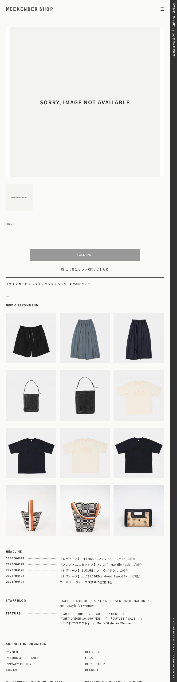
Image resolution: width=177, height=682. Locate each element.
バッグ (62, 235)
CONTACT (13, 621)
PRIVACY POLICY (18, 615)
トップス (35, 235)
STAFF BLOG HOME (74, 552)
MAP (46, 641)
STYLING (100, 552)
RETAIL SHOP (95, 615)
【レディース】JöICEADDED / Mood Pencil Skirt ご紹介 (100, 527)
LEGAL (90, 609)
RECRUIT (91, 621)
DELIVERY (92, 603)
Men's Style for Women (77, 557)
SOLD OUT (85, 206)
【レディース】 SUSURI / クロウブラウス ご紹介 (94, 522)
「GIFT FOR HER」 (107, 565)
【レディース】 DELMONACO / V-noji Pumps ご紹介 (98, 510)
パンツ (49, 235)
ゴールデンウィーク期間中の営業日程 (86, 533)
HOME (10, 175)
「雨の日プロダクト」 (75, 574)
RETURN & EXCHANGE (22, 609)
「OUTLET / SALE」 (124, 570)
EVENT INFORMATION (129, 552)
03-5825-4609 (60, 654)
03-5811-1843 (139, 654)
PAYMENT (13, 603)
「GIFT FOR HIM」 (73, 565)
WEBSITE (14, 660)
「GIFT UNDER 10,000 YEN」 (81, 570)
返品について (81, 235)
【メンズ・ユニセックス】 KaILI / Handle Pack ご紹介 (101, 516)
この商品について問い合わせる (85, 220)
